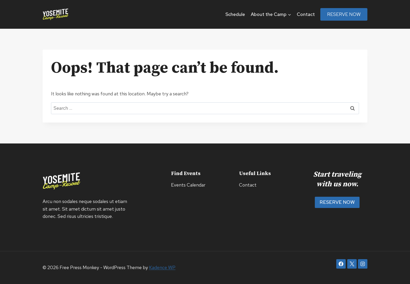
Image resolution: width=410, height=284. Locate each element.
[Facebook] (341, 264)
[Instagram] (362, 264)
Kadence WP (162, 267)
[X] (352, 264)
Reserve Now (344, 14)
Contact (306, 14)
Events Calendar (188, 185)
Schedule (235, 14)
